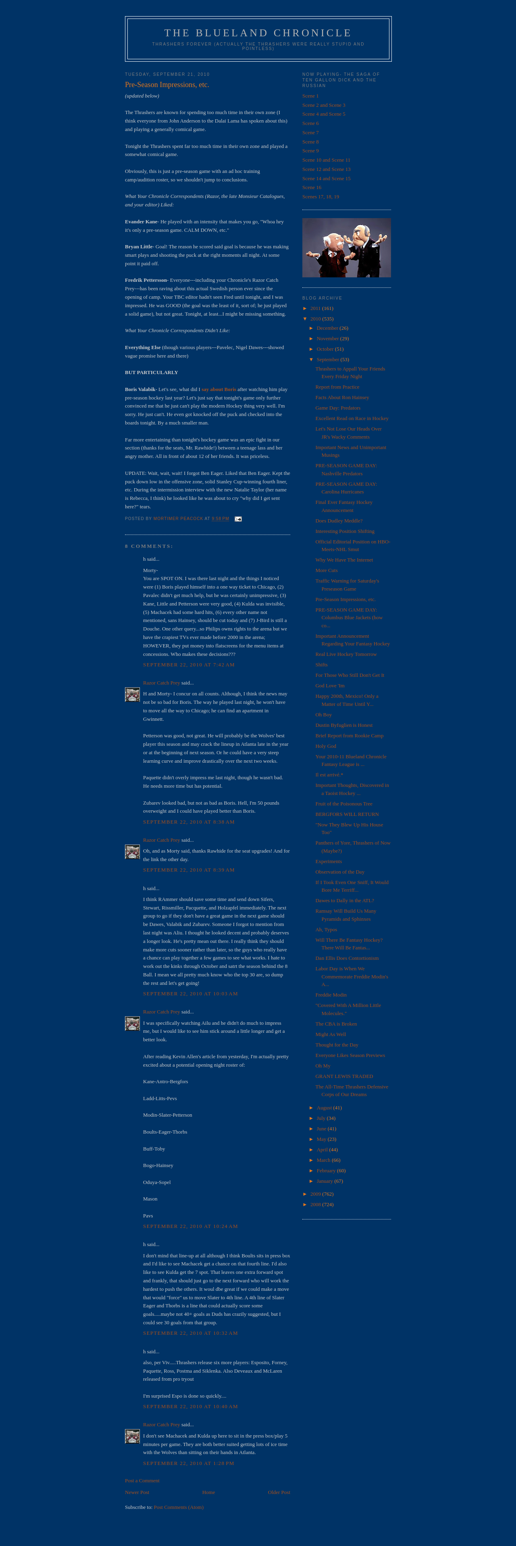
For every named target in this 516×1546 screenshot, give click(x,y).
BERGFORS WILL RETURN (347, 814)
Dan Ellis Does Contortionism (347, 958)
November (328, 338)
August (325, 1108)
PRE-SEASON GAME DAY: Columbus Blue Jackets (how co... (349, 617)
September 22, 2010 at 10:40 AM (190, 1406)
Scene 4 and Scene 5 (323, 114)
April (323, 1149)
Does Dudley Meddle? (338, 521)
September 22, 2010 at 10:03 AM (190, 993)
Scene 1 (310, 96)
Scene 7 (310, 132)
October (326, 349)
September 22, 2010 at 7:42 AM (189, 665)
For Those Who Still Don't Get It (349, 675)
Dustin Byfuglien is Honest (343, 725)
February (327, 1170)
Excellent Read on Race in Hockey (352, 418)
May (322, 1139)
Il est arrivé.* (329, 775)
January (326, 1181)
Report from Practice (337, 387)
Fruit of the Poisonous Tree (343, 804)
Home (208, 1492)
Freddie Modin (331, 995)
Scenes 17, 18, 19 (320, 197)
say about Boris (219, 389)
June (322, 1129)
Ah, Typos (326, 929)
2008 (316, 1204)
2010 (316, 319)
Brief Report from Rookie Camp (349, 735)
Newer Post (137, 1492)
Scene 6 (310, 123)
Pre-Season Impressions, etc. (345, 599)
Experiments (328, 861)
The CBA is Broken (336, 1024)
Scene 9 (310, 151)
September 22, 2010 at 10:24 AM (190, 1226)
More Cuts (326, 570)
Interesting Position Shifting (345, 531)
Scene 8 (310, 142)
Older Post (279, 1492)
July (322, 1118)
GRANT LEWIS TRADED (344, 1076)
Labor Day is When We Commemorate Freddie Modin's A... (351, 976)
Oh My (322, 1066)
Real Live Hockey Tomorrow (346, 654)
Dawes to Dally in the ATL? (344, 900)
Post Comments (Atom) (179, 1507)
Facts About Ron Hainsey (342, 397)
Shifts (321, 665)
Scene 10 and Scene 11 (326, 160)
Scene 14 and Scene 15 (326, 178)
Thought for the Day (336, 1045)
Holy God (325, 746)
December (328, 328)
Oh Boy (323, 715)
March (324, 1160)
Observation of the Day (339, 872)
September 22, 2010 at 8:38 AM (189, 822)
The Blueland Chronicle (258, 33)
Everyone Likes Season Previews (350, 1055)
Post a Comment (142, 1480)
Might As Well (330, 1034)
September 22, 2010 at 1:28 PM (189, 1463)
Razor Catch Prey (161, 683)
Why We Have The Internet (344, 560)
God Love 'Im (329, 685)
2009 (316, 1194)
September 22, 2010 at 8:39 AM (189, 870)
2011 (316, 308)
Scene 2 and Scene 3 (323, 105)
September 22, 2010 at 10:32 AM (190, 1333)
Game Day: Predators (337, 408)
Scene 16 (311, 187)
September (329, 359)
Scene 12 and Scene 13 (326, 169)
